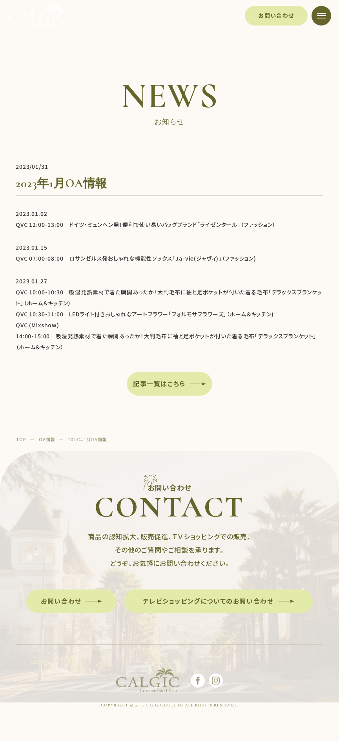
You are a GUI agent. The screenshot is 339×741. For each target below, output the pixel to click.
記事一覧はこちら (159, 383)
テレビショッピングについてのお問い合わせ (208, 601)
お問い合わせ (276, 15)
